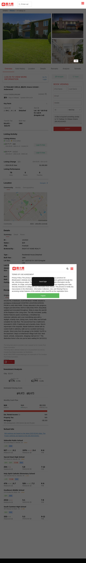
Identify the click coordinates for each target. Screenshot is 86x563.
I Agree (43, 295)
